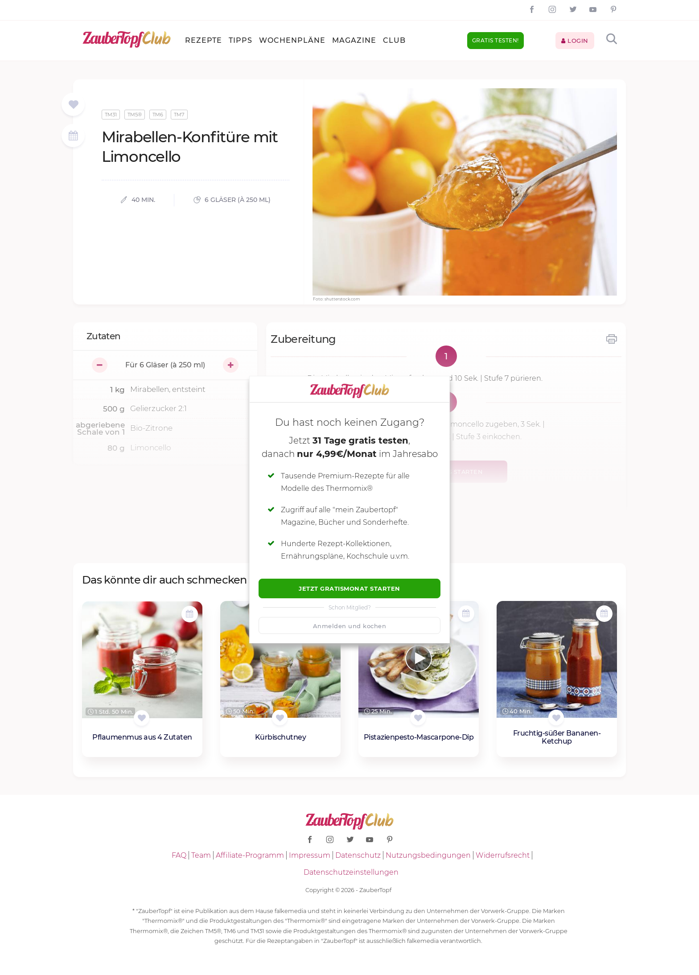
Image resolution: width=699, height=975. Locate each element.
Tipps (240, 40)
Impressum (309, 855)
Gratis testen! (495, 40)
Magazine (354, 40)
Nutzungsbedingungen (428, 855)
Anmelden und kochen (350, 625)
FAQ (179, 855)
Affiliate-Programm (250, 855)
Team (201, 855)
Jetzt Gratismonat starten (349, 588)
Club (394, 40)
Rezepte (203, 40)
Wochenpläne (292, 40)
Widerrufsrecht (503, 855)
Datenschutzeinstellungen (351, 872)
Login (574, 40)
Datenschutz (358, 855)
